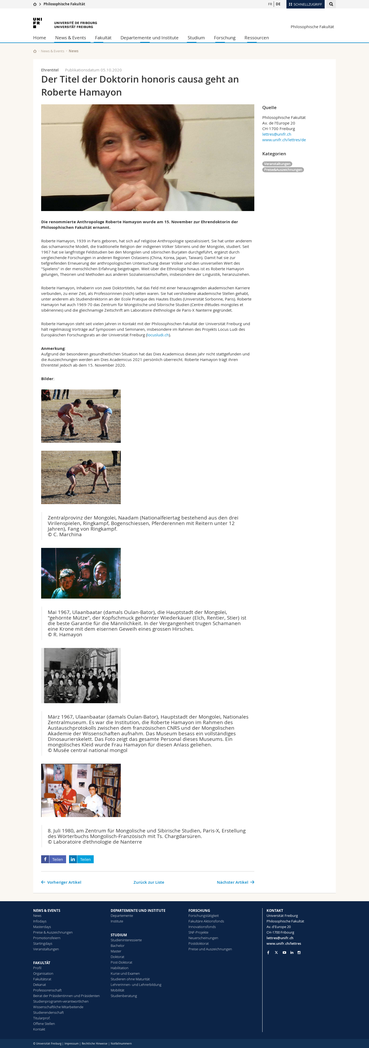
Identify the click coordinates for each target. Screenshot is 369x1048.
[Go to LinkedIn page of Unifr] (291, 952)
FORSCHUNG (199, 910)
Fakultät (103, 38)
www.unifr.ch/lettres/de (284, 139)
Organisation (43, 973)
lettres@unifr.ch (276, 134)
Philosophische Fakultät (64, 4)
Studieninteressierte (126, 940)
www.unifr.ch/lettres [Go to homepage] (284, 943)
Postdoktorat (198, 943)
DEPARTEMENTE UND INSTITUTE (138, 910)
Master (116, 951)
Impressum (72, 1043)
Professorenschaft (47, 990)
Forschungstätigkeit (203, 915)
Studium (196, 38)
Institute (117, 921)
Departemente (122, 915)
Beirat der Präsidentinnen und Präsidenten (66, 995)
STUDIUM (119, 935)
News (37, 915)
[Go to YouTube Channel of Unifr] (284, 952)
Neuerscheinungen (203, 937)
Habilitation (119, 967)
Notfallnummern (121, 1043)
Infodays (39, 921)
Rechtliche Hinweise (95, 1043)
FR (270, 4)
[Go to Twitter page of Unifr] (276, 952)
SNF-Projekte (198, 932)
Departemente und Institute (150, 38)
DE (278, 4)
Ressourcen (256, 38)
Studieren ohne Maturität (130, 979)
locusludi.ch (158, 334)
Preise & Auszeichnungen (53, 932)
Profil (37, 967)
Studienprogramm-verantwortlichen (61, 1001)
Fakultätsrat (42, 979)
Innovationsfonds (202, 926)
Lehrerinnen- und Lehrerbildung (136, 984)
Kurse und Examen (125, 973)
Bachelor (118, 945)
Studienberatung (124, 995)
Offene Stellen (44, 1023)
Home (39, 38)
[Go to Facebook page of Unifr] (268, 952)
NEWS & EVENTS (46, 910)
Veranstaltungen (277, 163)
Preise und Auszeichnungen (210, 949)
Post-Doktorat (121, 962)
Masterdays (42, 926)
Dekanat (39, 984)
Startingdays (42, 943)
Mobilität (117, 990)
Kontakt (39, 1029)
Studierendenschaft (48, 1012)
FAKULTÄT (41, 962)
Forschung (224, 38)
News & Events (70, 38)
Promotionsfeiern (47, 937)
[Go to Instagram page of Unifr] (299, 952)
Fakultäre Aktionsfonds (206, 921)
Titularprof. (41, 1018)
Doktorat (117, 956)
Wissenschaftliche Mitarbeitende (58, 1006)
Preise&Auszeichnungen (283, 169)
